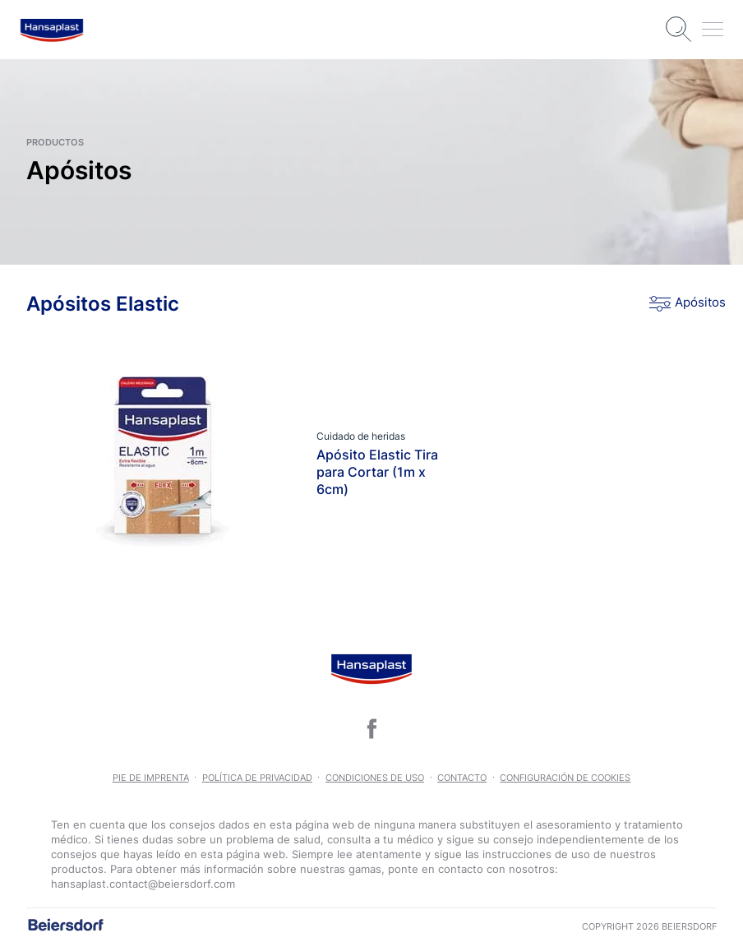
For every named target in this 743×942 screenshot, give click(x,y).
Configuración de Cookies (565, 777)
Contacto (462, 777)
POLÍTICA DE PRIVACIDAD (257, 777)
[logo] (52, 30)
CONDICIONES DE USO (374, 777)
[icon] (371, 728)
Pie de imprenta (151, 777)
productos (55, 142)
